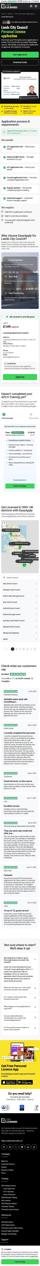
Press (3, 1173)
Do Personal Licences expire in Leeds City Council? (16, 1029)
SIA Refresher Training (9, 1198)
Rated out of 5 (17, 679)
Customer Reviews (8, 1164)
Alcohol (10, 14)
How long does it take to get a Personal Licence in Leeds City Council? (16, 960)
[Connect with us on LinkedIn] (28, 1147)
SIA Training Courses (8, 1186)
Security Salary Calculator (10, 1231)
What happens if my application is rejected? (17, 1007)
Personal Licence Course (10, 1209)
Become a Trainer (7, 1170)
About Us (4, 1161)
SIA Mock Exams (7, 1222)
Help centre (21, 1100)
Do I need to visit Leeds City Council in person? (15, 998)
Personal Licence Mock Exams (12, 1228)
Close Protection (9, 1195)
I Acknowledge (20, 1262)
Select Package (20, 486)
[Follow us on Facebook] (4, 1147)
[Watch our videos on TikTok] (34, 1147)
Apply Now (20, 377)
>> (35, 649)
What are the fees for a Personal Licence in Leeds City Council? (17, 989)
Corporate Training (7, 1206)
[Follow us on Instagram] (10, 1147)
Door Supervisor (9, 1189)
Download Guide (20, 62)
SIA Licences (6, 1201)
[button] (11, 534)
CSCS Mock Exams (8, 1225)
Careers (4, 1167)
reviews (22, 1)
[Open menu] (36, 6)
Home (3, 14)
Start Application (20, 55)
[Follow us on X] (16, 1147)
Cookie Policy (34, 1256)
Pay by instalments (20, 480)
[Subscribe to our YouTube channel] (22, 1147)
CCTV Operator (8, 1192)
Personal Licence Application (24, 14)
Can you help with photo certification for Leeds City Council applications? (15, 1018)
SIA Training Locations (9, 1203)
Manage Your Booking (8, 1234)
